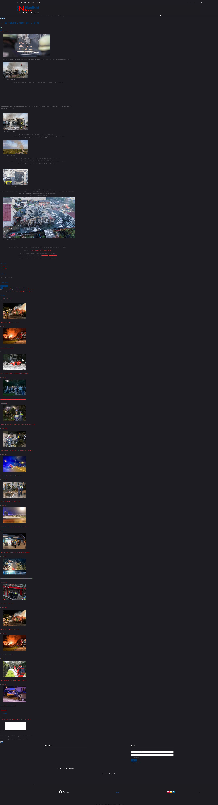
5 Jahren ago (3, 326)
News (14, 288)
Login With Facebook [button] (6, 719)
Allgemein (2, 18)
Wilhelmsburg (25, 288)
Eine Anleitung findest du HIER (49, 255)
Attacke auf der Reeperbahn (6, 603)
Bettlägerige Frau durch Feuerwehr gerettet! (10, 501)
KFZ (12, 288)
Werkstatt (18, 288)
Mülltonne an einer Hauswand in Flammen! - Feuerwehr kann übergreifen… (16, 450)
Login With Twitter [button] (26, 719)
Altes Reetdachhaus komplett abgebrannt (9, 322)
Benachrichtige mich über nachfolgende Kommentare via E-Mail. (17, 736)
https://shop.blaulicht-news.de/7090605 (41, 250)
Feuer (4, 288)
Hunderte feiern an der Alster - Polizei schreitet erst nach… (13, 399)
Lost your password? (135, 762)
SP (1, 30)
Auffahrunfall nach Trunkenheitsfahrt (8, 706)
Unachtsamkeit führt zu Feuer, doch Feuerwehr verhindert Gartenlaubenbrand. (17, 424)
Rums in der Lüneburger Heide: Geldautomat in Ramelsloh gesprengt (15, 552)
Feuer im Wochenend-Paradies (7, 347)
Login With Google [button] (16, 719)
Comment (2, 730)
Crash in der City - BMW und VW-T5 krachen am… (11, 475)
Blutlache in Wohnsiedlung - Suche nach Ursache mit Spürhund (13, 680)
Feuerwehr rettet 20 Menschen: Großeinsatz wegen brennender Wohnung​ (16, 578)
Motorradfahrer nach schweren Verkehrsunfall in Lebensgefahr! (14, 526)
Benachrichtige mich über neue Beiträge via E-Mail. (14, 739)
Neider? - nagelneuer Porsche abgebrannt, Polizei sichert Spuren (14, 373)
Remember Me (135, 757)
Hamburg (8, 288)
